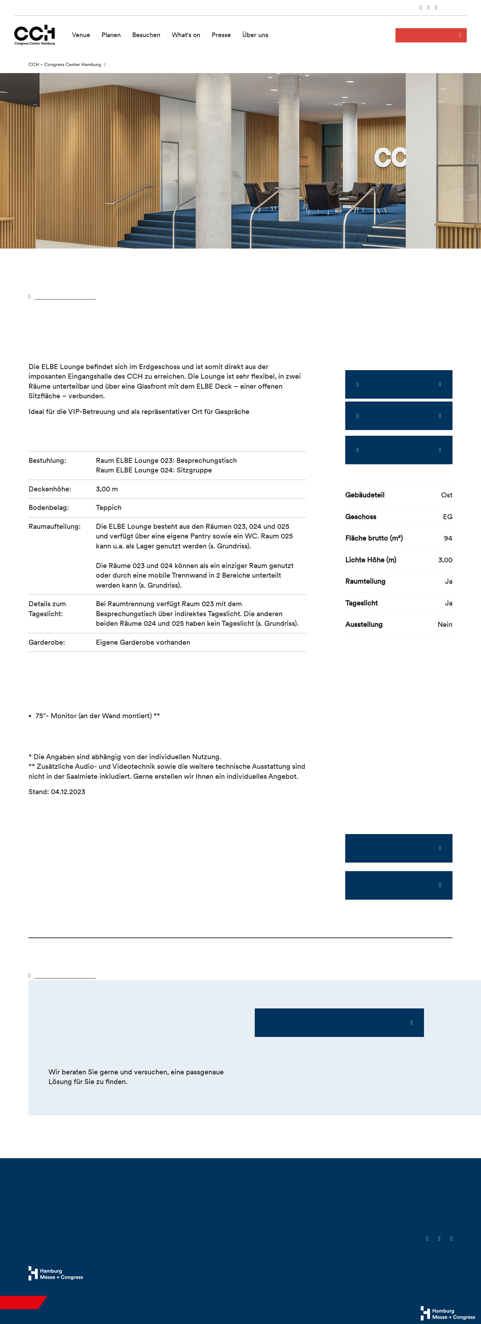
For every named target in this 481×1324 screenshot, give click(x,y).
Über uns (255, 35)
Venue (81, 35)
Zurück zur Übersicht (69, 296)
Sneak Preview (394, 450)
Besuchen (146, 35)
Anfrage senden (424, 35)
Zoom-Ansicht (394, 384)
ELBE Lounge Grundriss (391, 885)
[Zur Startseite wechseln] (34, 34)
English (458, 8)
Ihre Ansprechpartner (297, 1022)
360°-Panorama (394, 415)
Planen (111, 35)
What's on (186, 35)
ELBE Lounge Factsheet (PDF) (391, 848)
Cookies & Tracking (340, 1274)
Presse (221, 35)
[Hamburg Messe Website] (56, 1273)
